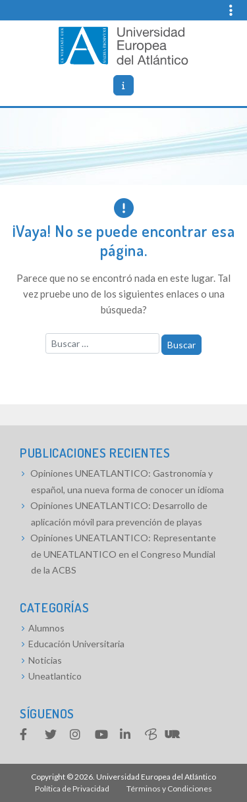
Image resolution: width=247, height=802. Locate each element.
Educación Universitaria (76, 643)
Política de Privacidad (72, 788)
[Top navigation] (223, 10)
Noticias (45, 660)
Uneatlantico (55, 676)
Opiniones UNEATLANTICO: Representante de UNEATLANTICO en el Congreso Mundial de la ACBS (123, 553)
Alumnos (46, 627)
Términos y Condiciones (169, 788)
